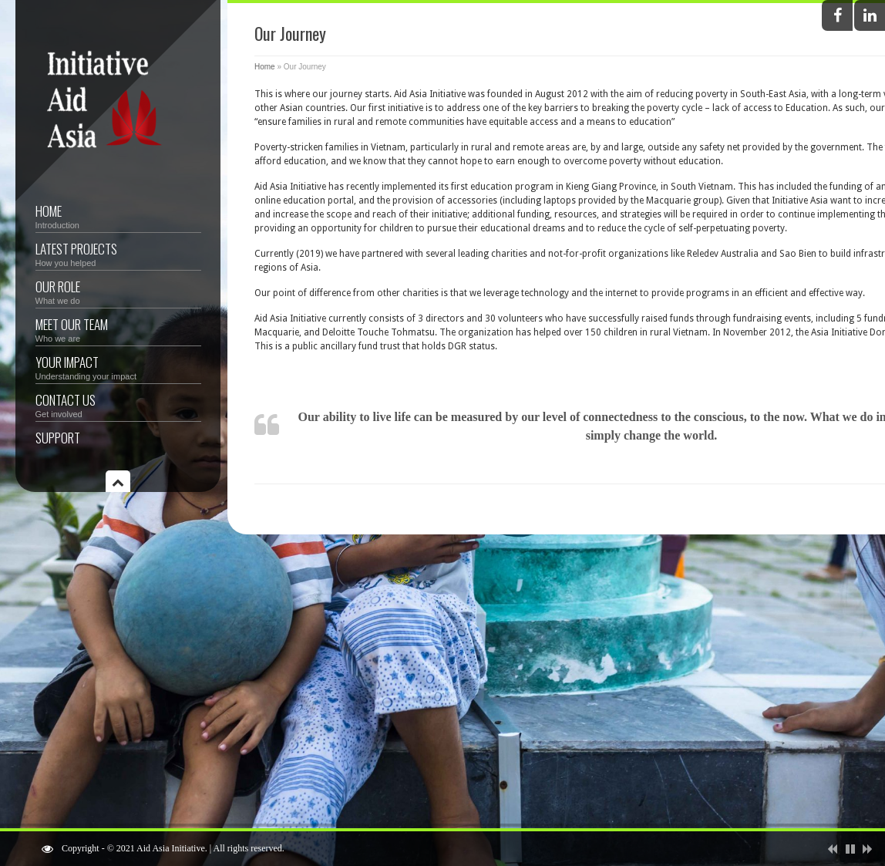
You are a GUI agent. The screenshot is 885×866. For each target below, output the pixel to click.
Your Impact (118, 366)
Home (118, 215)
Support (57, 437)
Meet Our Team (118, 329)
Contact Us (118, 404)
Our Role (118, 291)
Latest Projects (118, 253)
